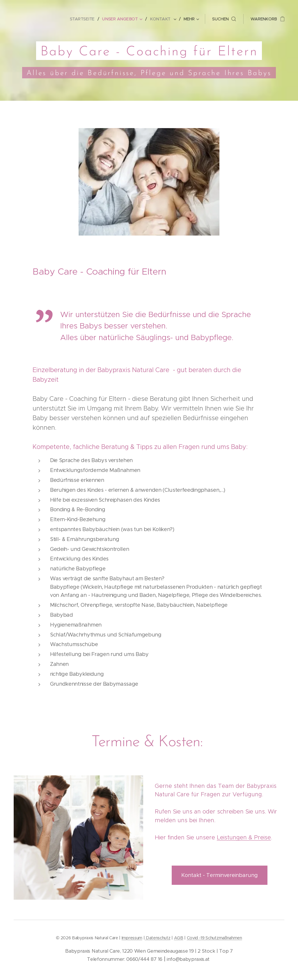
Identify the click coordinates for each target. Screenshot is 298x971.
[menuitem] (84, 19)
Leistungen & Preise (244, 837)
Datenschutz (157, 937)
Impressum (132, 937)
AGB (178, 937)
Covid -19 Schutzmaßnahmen (214, 937)
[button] (224, 19)
